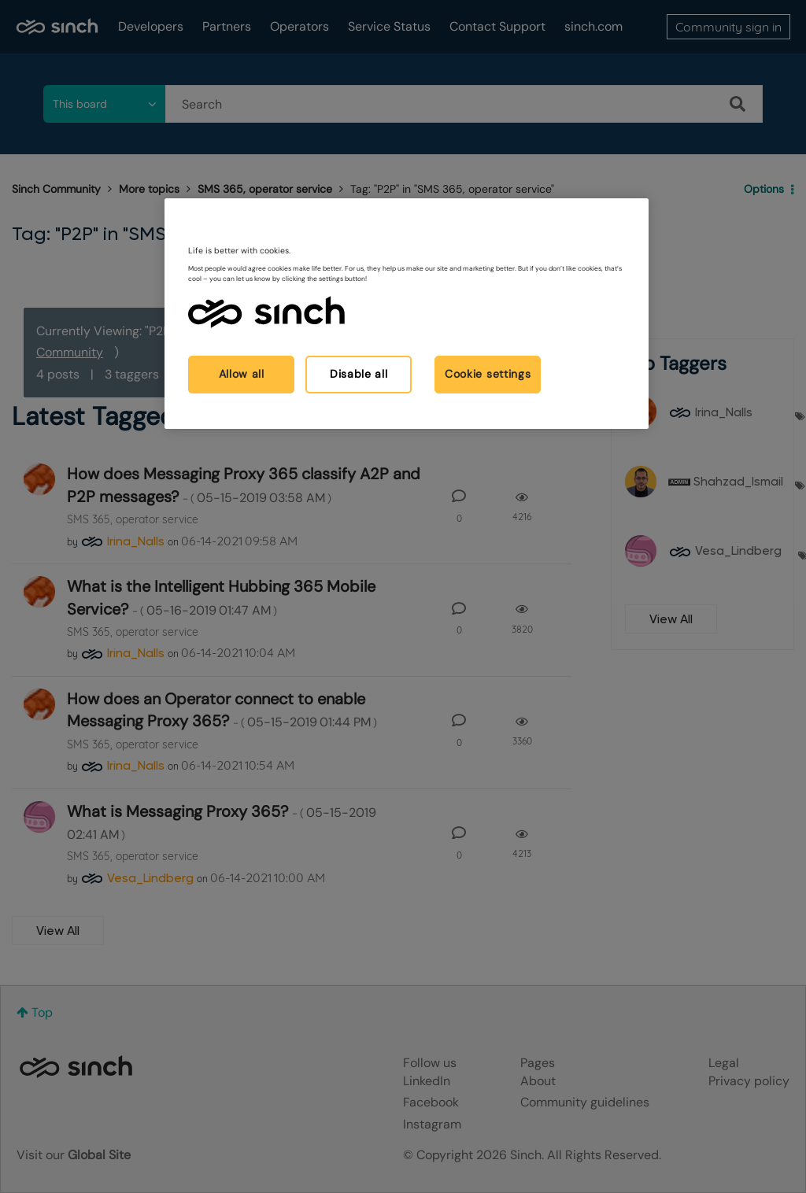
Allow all (241, 374)
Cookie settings (488, 374)
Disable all (359, 374)
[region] (406, 313)
